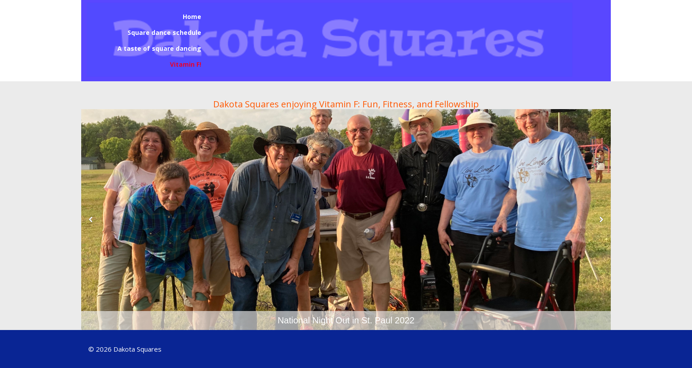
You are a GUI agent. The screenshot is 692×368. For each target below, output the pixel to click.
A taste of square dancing (159, 48)
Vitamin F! (185, 64)
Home (192, 16)
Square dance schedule (164, 32)
